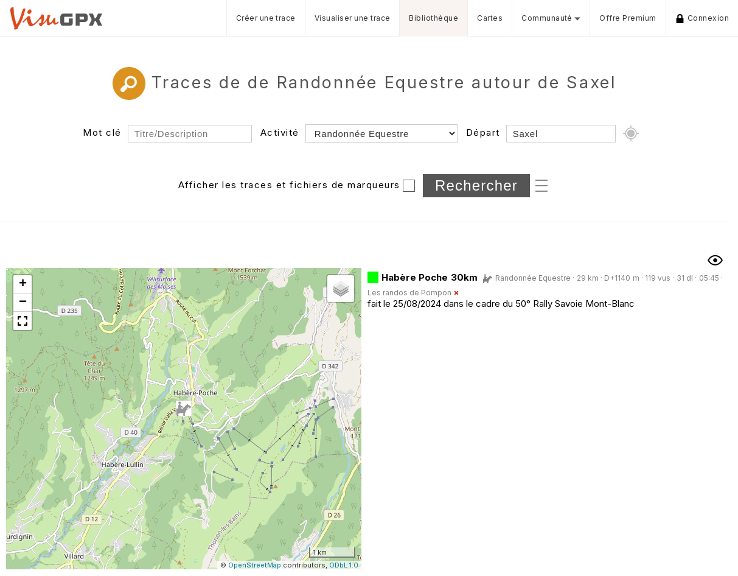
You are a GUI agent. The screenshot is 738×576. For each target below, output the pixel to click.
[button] (184, 409)
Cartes (490, 18)
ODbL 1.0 (343, 565)
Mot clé (102, 132)
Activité (279, 132)
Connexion (702, 18)
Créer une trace (266, 18)
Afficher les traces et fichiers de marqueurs (289, 185)
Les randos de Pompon (409, 292)
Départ (483, 132)
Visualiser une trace (353, 18)
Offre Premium (627, 18)
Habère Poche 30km (429, 277)
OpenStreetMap (254, 565)
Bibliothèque (433, 18)
